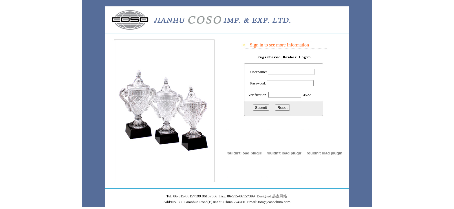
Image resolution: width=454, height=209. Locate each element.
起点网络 (279, 196)
